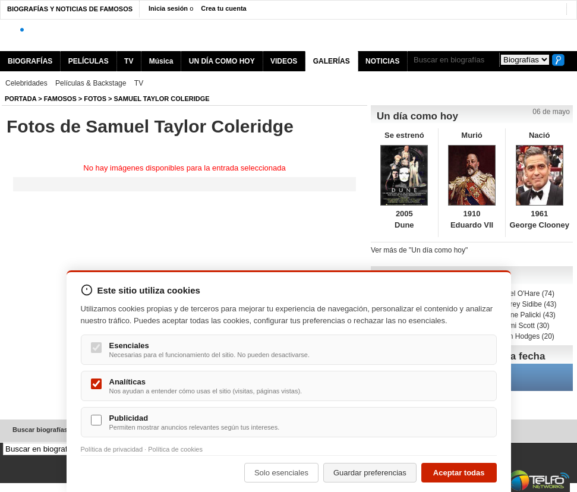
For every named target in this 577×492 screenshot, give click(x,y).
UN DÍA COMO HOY (222, 61)
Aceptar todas (459, 472)
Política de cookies (175, 449)
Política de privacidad (112, 449)
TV (128, 61)
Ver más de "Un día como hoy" (419, 250)
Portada (20, 98)
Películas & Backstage (90, 83)
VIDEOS (283, 61)
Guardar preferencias (369, 472)
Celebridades (26, 83)
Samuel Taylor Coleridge (162, 98)
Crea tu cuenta (223, 8)
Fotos (95, 98)
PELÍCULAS (88, 61)
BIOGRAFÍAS (30, 61)
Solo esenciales (281, 472)
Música (161, 61)
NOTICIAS (382, 61)
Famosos (60, 98)
